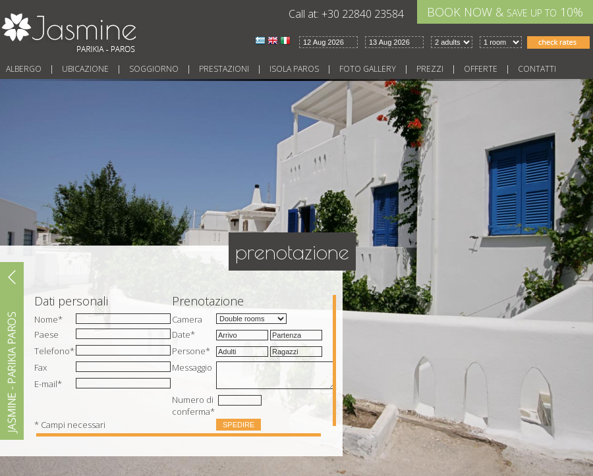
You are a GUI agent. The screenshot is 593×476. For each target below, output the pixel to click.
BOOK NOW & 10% (505, 12)
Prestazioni (224, 68)
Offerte (480, 68)
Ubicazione (85, 68)
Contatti (537, 68)
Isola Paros (294, 68)
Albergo (24, 68)
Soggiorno (154, 68)
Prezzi (429, 68)
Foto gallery (367, 68)
